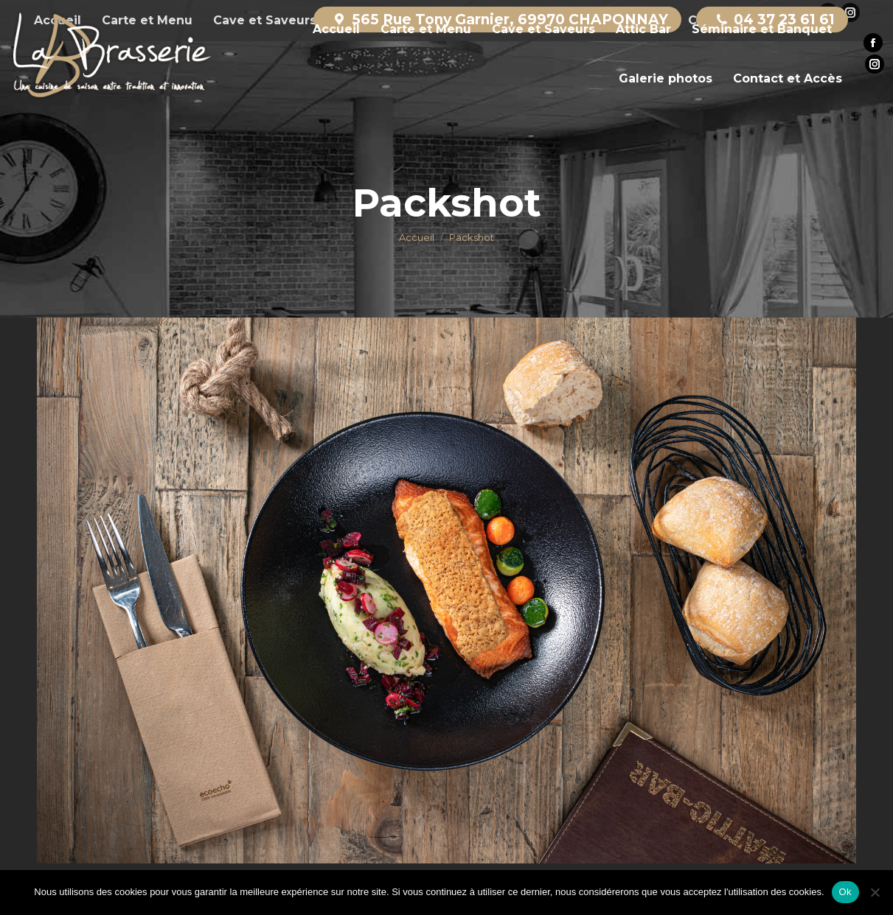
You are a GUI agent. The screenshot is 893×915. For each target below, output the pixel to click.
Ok (845, 891)
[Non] (874, 892)
